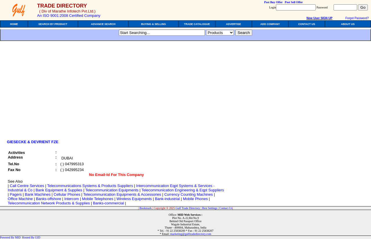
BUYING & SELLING (153, 24)
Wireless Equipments (134, 199)
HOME (14, 24)
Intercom (71, 199)
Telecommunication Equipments (112, 190)
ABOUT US (348, 24)
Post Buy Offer (273, 2)
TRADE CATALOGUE (197, 24)
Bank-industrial (167, 199)
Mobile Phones (195, 199)
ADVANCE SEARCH (103, 24)
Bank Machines (38, 194)
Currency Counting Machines (188, 194)
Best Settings (209, 208)
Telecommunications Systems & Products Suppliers (90, 186)
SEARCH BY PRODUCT (53, 24)
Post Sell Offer (294, 2)
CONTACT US (306, 24)
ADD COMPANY (270, 24)
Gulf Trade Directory (188, 208)
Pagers (16, 194)
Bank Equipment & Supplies (59, 190)
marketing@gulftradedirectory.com (190, 234)
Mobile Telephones (97, 199)
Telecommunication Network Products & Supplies (49, 203)
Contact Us (225, 208)
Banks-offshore (48, 199)
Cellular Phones (67, 194)
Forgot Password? (357, 18)
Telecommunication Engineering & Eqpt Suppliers (182, 190)
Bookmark (145, 208)
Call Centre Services (27, 186)
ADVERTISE (233, 24)
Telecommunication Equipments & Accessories (122, 194)
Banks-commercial (108, 203)
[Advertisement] (54, 92)
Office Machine (20, 199)
